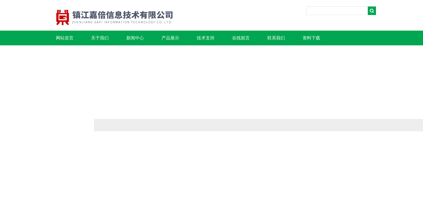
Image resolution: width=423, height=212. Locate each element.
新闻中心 (135, 38)
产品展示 (170, 38)
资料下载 (311, 38)
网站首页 (64, 38)
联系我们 (276, 38)
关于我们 (100, 38)
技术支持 (205, 38)
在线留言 (241, 38)
